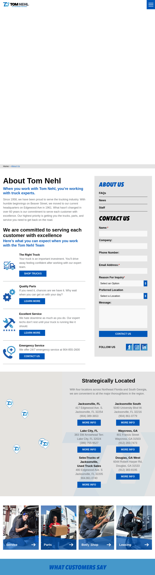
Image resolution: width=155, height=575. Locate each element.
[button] (5, 435)
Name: (103, 76)
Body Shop (51, 499)
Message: (105, 151)
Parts (48, 477)
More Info (89, 271)
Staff (102, 56)
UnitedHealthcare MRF (45, 567)
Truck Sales (53, 470)
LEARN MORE (32, 150)
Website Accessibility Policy (118, 563)
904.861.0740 (89, 327)
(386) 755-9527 (89, 291)
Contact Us (32, 205)
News (102, 49)
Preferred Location (111, 139)
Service (49, 485)
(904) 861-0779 (128, 265)
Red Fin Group (86, 567)
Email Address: (109, 114)
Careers (70, 492)
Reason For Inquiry (111, 126)
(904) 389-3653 (89, 265)
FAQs (102, 42)
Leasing (50, 492)
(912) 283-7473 (128, 291)
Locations (51, 463)
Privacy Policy (93, 563)
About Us (111, 34)
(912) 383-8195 (128, 318)
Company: (105, 89)
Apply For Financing (78, 485)
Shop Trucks (33, 122)
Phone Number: (109, 101)
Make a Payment (75, 470)
